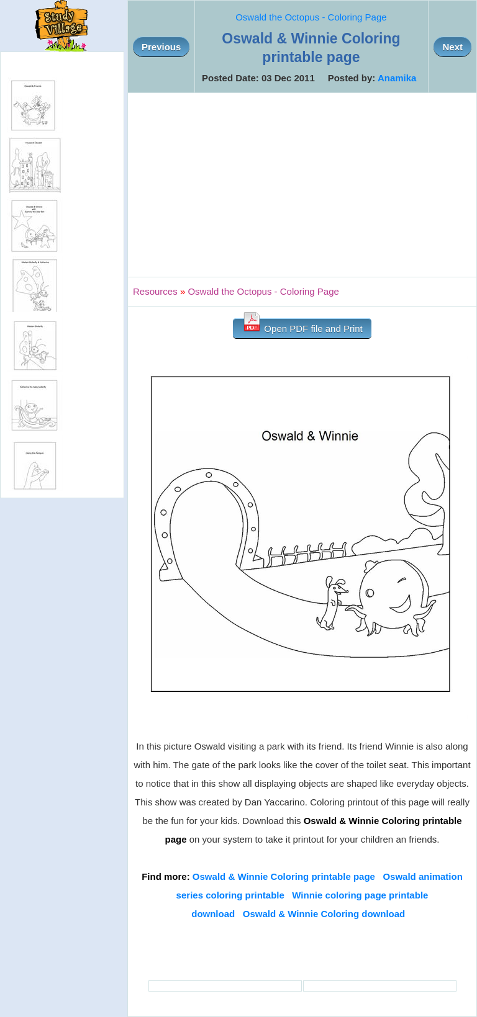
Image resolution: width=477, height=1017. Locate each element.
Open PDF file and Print (302, 326)
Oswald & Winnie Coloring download (324, 913)
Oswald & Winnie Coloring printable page (284, 876)
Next (452, 47)
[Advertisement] (302, 185)
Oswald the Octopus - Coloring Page (310, 17)
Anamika (397, 78)
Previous (161, 47)
